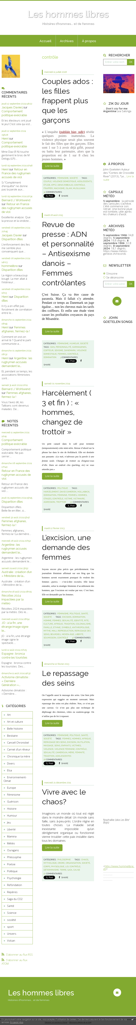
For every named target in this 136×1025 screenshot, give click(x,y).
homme (47, 620)
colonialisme (83, 624)
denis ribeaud (65, 185)
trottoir (61, 502)
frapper (48, 188)
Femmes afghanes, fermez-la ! (16, 329)
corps (47, 866)
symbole (66, 627)
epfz (53, 185)
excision (66, 617)
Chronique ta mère (18, 756)
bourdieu (55, 634)
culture (48, 624)
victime (68, 498)
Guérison (12, 801)
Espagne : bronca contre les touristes (14, 655)
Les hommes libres (68, 14)
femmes (62, 354)
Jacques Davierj (12, 107)
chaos (84, 859)
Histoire (11, 808)
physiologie (57, 866)
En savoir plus (16, 1022)
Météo (11, 843)
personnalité (63, 347)
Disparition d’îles (12, 239)
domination (50, 357)
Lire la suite (52, 166)
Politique (12, 871)
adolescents (84, 181)
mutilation (83, 742)
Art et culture (15, 721)
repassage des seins (55, 742)
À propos (89, 41)
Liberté (11, 829)
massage (48, 745)
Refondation (14, 885)
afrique (58, 624)
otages (47, 498)
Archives (66, 41)
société (11, 920)
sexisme (59, 350)
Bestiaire (12, 735)
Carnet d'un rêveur (18, 749)
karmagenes (79, 347)
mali (54, 630)
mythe (47, 630)
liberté (79, 634)
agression (49, 502)
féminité (79, 752)
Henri (5, 138)
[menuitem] (45, 41)
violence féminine (65, 749)
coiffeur (48, 350)
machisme (59, 188)
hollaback (83, 491)
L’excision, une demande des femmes (66, 547)
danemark (70, 350)
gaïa (69, 870)
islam (69, 188)
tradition (69, 624)
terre (63, 870)
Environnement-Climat (15, 779)
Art (9, 714)
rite (86, 620)
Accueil (45, 41)
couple (48, 181)
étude (47, 185)
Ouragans (13, 850)
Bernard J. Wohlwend (16, 200)
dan (52, 347)
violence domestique (64, 181)
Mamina (11, 836)
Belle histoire (15, 728)
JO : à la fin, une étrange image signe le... (15, 626)
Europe (11, 787)
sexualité (67, 620)
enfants (66, 745)
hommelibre (10, 266)
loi (67, 866)
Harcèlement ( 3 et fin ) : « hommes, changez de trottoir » (66, 412)
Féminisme (13, 794)
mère (71, 752)
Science (11, 912)
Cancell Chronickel (18, 742)
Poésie (11, 864)
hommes (82, 495)
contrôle (79, 185)
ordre (61, 863)
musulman (79, 188)
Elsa (9, 770)
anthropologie (80, 627)
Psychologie (14, 878)
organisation (73, 863)
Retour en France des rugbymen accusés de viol (16, 173)
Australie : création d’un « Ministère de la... (17, 574)
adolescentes (63, 756)
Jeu (9, 822)
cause (76, 870)
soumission (50, 637)
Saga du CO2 (15, 899)
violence (48, 749)
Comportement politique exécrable (14, 113)
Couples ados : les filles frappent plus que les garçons (67, 101)
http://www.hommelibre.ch (118, 867)
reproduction (65, 630)
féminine (62, 495)
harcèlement (51, 491)
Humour (12, 815)
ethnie (57, 627)
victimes (76, 745)
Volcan (11, 940)
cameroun (61, 752)
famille (48, 627)
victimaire (79, 498)
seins (57, 745)
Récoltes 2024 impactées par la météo (13, 599)
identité (78, 620)
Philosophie (14, 857)
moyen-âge (68, 634)
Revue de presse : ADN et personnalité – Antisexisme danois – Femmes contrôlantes (68, 253)
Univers (11, 933)
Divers (11, 763)
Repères (12, 892)
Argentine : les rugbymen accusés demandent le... (17, 362)
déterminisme (51, 870)
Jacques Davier (12, 235)
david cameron (68, 491)
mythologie (50, 863)
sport (10, 926)
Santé (10, 906)
